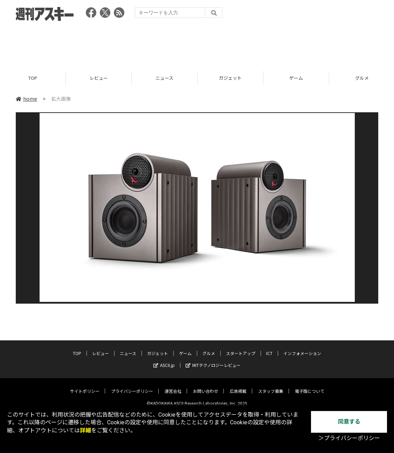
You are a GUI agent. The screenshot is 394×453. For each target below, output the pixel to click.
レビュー (99, 78)
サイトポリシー (84, 386)
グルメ (208, 348)
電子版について (309, 386)
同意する (349, 421)
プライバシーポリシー (132, 386)
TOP (32, 78)
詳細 (85, 430)
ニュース (164, 78)
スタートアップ (240, 348)
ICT (269, 348)
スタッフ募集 (270, 386)
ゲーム (296, 78)
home (26, 98)
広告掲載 (238, 386)
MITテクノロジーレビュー (213, 360)
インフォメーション (302, 348)
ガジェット (230, 78)
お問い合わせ (205, 386)
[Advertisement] (197, 43)
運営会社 (173, 386)
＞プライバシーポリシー (349, 438)
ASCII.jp (164, 360)
